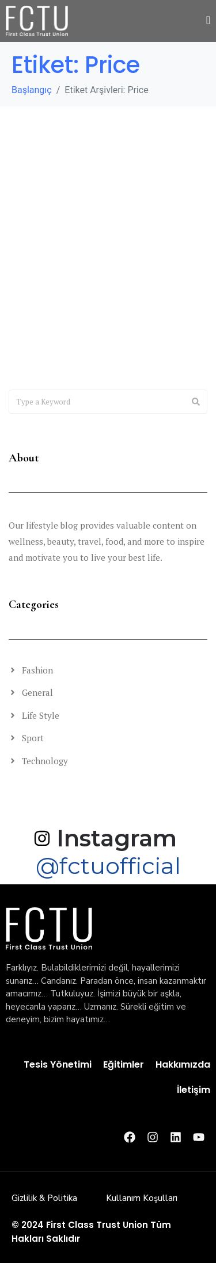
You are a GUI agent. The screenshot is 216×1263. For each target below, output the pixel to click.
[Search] (196, 401)
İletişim (193, 1089)
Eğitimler (123, 1064)
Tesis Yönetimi (58, 1064)
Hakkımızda (183, 1064)
